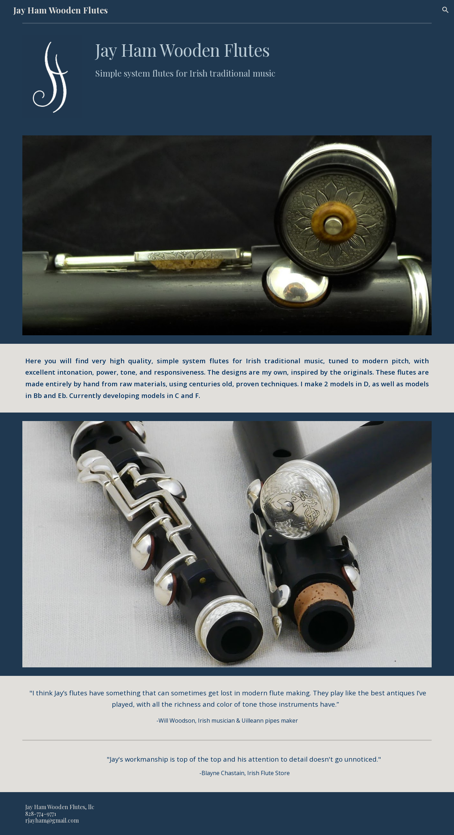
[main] (262, 59)
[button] (445, 9)
